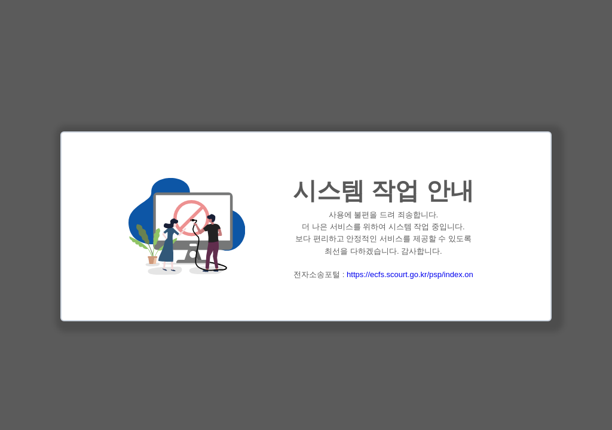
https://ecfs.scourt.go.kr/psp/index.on (410, 274)
